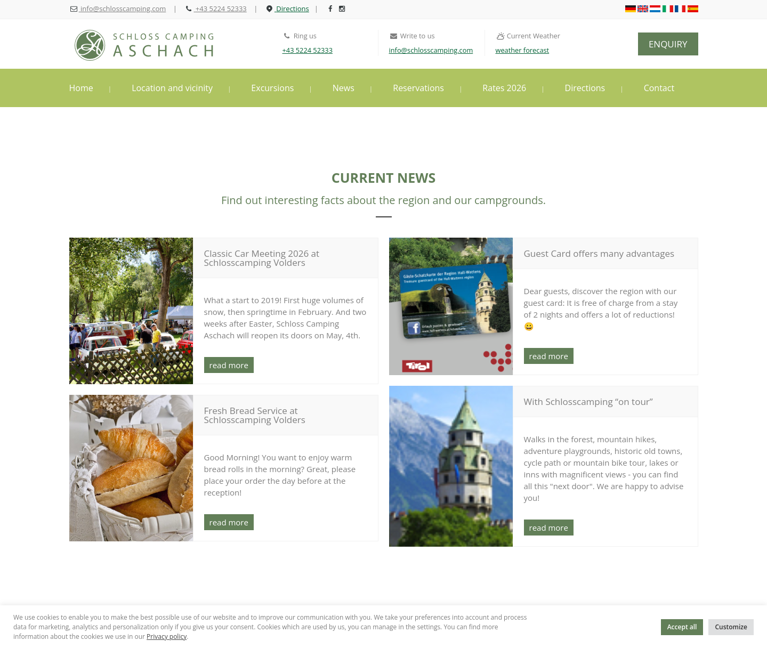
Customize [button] (731, 626)
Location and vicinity (172, 88)
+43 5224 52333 (307, 50)
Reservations (418, 88)
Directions (585, 88)
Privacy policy (167, 636)
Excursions (272, 88)
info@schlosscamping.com (431, 50)
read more (228, 365)
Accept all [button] (682, 626)
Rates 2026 (504, 88)
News (343, 88)
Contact (659, 88)
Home (81, 88)
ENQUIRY (668, 44)
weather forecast (523, 50)
